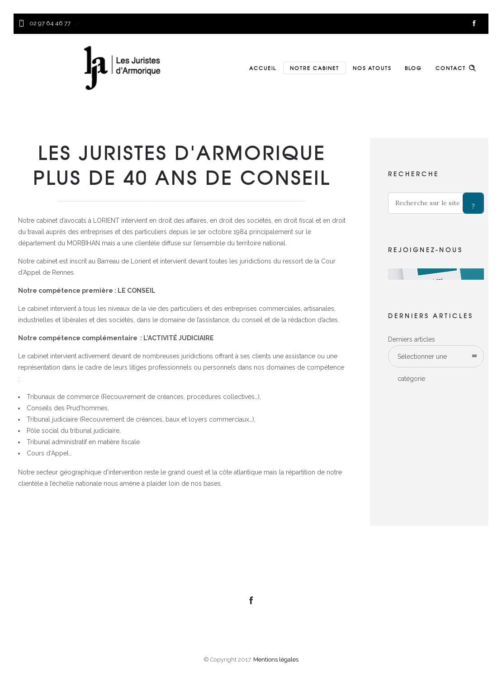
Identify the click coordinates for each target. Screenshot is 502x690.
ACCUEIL (262, 67)
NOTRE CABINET (314, 67)
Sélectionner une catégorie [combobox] (422, 360)
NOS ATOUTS (372, 67)
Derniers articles (411, 339)
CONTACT (451, 67)
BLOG (413, 67)
